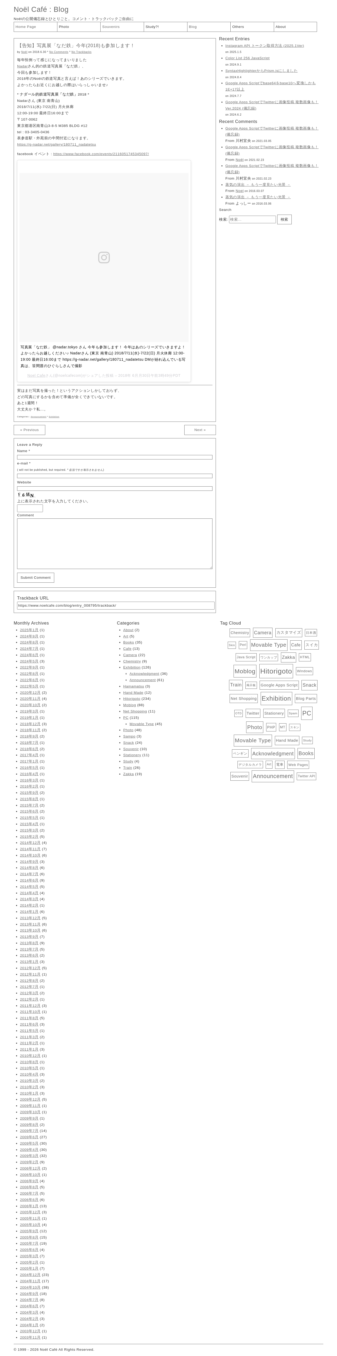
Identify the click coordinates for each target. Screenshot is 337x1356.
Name (22, 451)
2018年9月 (29, 736)
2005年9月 (29, 1231)
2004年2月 (29, 1319)
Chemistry (132, 661)
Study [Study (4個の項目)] (307, 740)
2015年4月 (29, 824)
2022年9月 (29, 667)
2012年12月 (30, 968)
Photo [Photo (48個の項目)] (254, 727)
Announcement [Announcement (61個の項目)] (273, 776)
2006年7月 (29, 1193)
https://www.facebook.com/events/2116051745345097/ (101, 154)
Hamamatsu (133, 686)
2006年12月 (30, 1168)
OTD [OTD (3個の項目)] (238, 713)
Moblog (129, 705)
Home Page (26, 27)
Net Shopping (135, 711)
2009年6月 (29, 1137)
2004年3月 (29, 1312)
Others (238, 27)
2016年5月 (29, 768)
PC (125, 718)
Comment (25, 515)
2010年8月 (29, 1062)
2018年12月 (30, 724)
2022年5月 (29, 686)
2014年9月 (29, 862)
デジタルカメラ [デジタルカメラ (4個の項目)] (250, 764)
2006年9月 (29, 1181)
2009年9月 (29, 1118)
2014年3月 (29, 899)
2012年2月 (29, 999)
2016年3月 (29, 780)
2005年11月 (30, 1218)
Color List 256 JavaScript (247, 58)
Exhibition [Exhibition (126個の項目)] (276, 698)
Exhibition (54, 416)
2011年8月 (29, 1018)
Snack (128, 743)
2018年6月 (29, 749)
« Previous (29, 430)
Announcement (39, 416)
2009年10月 (30, 1112)
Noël (24, 52)
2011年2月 (29, 1043)
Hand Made (133, 693)
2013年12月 (30, 918)
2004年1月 (29, 1325)
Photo (64, 27)
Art (125, 636)
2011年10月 (30, 1012)
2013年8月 (29, 943)
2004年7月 (29, 1300)
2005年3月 (29, 1256)
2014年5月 (29, 887)
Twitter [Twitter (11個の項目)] (253, 713)
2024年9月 (29, 636)
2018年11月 (30, 730)
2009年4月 (29, 1150)
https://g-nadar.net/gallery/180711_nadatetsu (56, 144)
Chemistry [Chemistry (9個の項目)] (240, 633)
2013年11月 (30, 924)
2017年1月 (29, 761)
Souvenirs (111, 27)
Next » (200, 430)
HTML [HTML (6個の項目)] (305, 657)
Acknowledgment (144, 674)
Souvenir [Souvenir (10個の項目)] (239, 776)
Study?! (152, 27)
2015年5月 (29, 818)
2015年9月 (29, 793)
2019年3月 (29, 711)
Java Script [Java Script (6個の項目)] (246, 657)
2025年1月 (29, 630)
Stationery (132, 755)
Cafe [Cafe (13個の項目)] (296, 645)
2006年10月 (30, 1175)
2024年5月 (29, 661)
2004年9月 (29, 1294)
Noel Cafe (36, 375)
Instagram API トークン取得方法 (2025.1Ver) (264, 46)
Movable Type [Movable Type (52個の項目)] (253, 740)
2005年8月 (29, 1237)
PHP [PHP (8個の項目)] (271, 727)
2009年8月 (29, 1125)
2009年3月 (29, 1156)
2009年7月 (29, 1131)
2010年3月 (29, 1081)
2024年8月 (29, 642)
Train (127, 768)
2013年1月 (29, 962)
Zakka (128, 774)
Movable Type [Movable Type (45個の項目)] (268, 645)
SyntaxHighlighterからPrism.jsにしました (261, 71)
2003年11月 (30, 1337)
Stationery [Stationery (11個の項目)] (274, 713)
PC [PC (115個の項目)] (306, 713)
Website (24, 482)
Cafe (127, 649)
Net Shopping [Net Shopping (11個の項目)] (244, 698)
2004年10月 (30, 1287)
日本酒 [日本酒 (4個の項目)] (311, 632)
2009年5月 (29, 1143)
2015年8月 (29, 799)
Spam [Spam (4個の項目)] (293, 713)
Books (128, 642)
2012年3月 (29, 993)
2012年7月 (29, 987)
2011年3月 (29, 1037)
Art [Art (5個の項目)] (269, 764)
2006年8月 (29, 1187)
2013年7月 (29, 949)
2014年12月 (30, 843)
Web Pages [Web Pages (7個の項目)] (298, 765)
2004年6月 (29, 1306)
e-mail (22, 463)
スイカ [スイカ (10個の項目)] (311, 645)
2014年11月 (30, 849)
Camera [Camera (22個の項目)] (262, 632)
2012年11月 (30, 974)
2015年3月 (29, 830)
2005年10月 (30, 1225)
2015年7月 (29, 805)
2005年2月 (29, 1262)
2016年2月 (29, 786)
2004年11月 (30, 1281)
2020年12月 (30, 693)
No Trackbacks (81, 52)
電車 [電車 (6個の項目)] (279, 764)
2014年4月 (29, 893)
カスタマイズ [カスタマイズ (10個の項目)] (288, 632)
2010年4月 (29, 1074)
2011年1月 (29, 1049)
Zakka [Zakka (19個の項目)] (288, 657)
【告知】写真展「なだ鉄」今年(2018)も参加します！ (76, 45)
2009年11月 (30, 1106)
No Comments (58, 52)
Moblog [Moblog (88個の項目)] (245, 671)
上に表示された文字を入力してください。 (54, 501)
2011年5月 (29, 1031)
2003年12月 (30, 1331)
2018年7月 (29, 743)
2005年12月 (30, 1212)
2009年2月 (29, 1162)
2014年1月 (29, 912)
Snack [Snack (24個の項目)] (309, 685)
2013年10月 (30, 930)
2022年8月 (29, 674)
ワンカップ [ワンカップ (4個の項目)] (268, 657)
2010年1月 (29, 1093)
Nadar (22, 66)
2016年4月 (29, 774)
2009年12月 (30, 1099)
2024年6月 (29, 655)
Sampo (129, 736)
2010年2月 (29, 1087)
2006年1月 (29, 1206)
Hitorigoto (131, 699)
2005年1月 (29, 1268)
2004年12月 (30, 1275)
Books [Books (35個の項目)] (306, 753)
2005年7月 (29, 1243)
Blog (61, 9)
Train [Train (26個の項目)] (236, 684)
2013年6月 (29, 955)
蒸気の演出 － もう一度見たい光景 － (258, 185)
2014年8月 (29, 868)
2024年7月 (29, 649)
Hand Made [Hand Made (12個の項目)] (287, 740)
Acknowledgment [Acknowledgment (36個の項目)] (273, 753)
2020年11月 (30, 699)
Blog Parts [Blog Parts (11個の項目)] (306, 698)
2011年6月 (29, 1024)
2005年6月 (29, 1250)
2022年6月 (29, 680)
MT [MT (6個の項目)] (282, 727)
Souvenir (131, 749)
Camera (130, 655)
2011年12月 (30, 1006)
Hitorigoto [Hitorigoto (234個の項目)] (276, 671)
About (281, 27)
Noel (240, 191)
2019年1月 (29, 718)
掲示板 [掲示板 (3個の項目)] (251, 685)
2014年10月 (30, 855)
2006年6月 (29, 1200)
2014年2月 (29, 905)
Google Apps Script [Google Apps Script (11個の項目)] (279, 685)
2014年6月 (29, 880)
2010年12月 (30, 1056)
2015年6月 (29, 811)
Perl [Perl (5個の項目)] (243, 645)
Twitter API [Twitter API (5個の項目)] (306, 776)
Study (128, 761)
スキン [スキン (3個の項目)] (294, 727)
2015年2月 (29, 837)
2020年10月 (30, 705)
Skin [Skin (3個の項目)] (232, 645)
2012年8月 (29, 981)
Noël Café (30, 9)
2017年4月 (29, 755)
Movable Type (142, 724)
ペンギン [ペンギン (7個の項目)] (240, 753)
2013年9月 (29, 937)
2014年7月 (29, 874)
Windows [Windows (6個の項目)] (304, 671)
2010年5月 (29, 1068)
